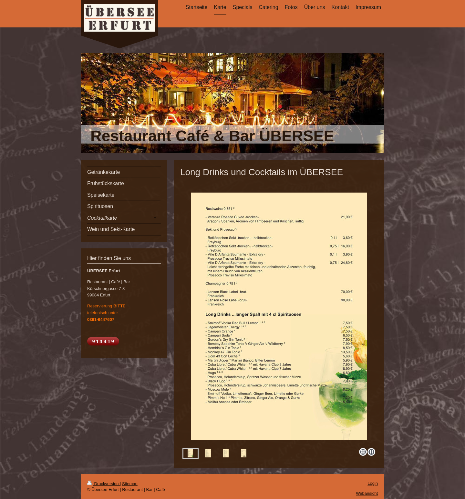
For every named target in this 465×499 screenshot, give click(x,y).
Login (372, 483)
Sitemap (130, 483)
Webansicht (367, 493)
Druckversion (103, 483)
